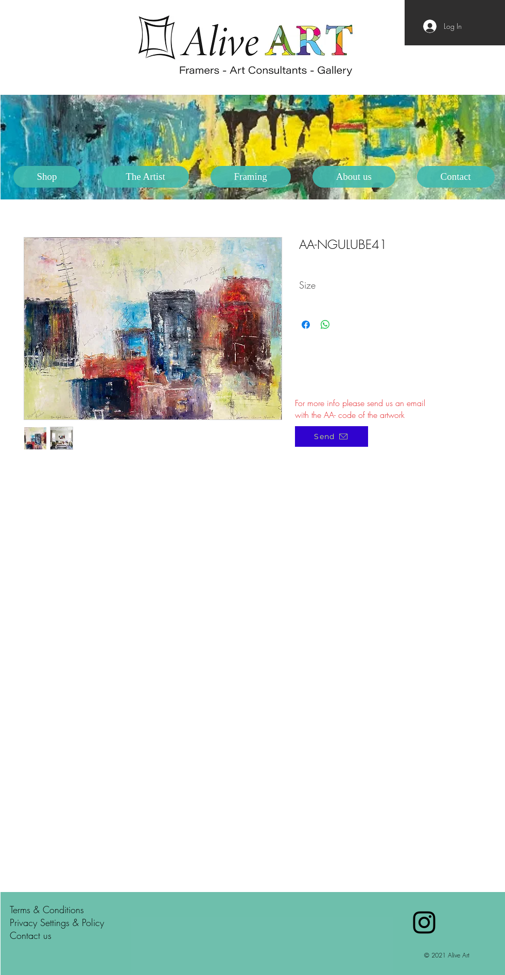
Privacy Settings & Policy (57, 922)
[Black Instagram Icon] (424, 922)
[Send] (331, 436)
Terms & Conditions (47, 909)
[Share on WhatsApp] (325, 324)
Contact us (30, 935)
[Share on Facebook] (306, 324)
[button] (145, 177)
